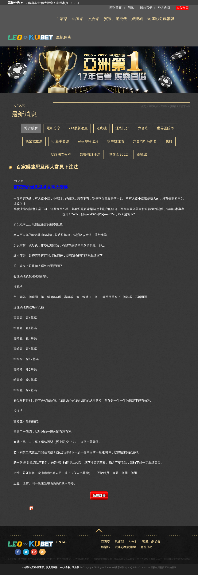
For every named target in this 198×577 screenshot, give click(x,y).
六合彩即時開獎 (145, 143)
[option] (104, 3)
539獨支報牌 (61, 156)
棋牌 (169, 143)
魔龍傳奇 (63, 39)
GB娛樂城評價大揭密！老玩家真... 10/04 (52, 3)
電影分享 (53, 130)
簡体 (131, 8)
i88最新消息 (78, 130)
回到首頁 (115, 8)
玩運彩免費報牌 (160, 20)
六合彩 (93, 20)
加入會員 (182, 8)
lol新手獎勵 (60, 143)
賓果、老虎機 (115, 20)
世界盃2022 (118, 156)
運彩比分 (122, 130)
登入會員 (164, 8)
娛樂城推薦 (34, 143)
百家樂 (62, 20)
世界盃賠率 (165, 130)
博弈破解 (31, 130)
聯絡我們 (146, 8)
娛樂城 (137, 20)
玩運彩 (77, 20)
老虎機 (101, 130)
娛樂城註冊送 (90, 156)
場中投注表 (115, 143)
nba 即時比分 (88, 143)
